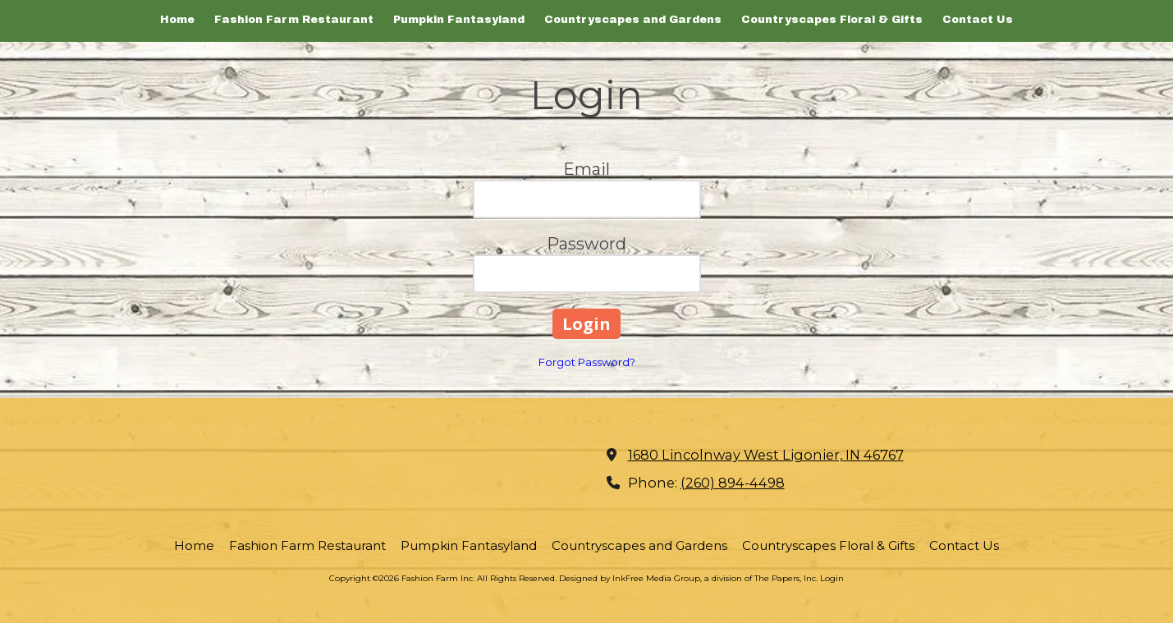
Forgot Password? (586, 362)
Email (586, 169)
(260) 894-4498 (732, 482)
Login (832, 578)
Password (586, 244)
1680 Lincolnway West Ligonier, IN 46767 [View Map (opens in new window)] (766, 455)
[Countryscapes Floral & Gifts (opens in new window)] (831, 21)
